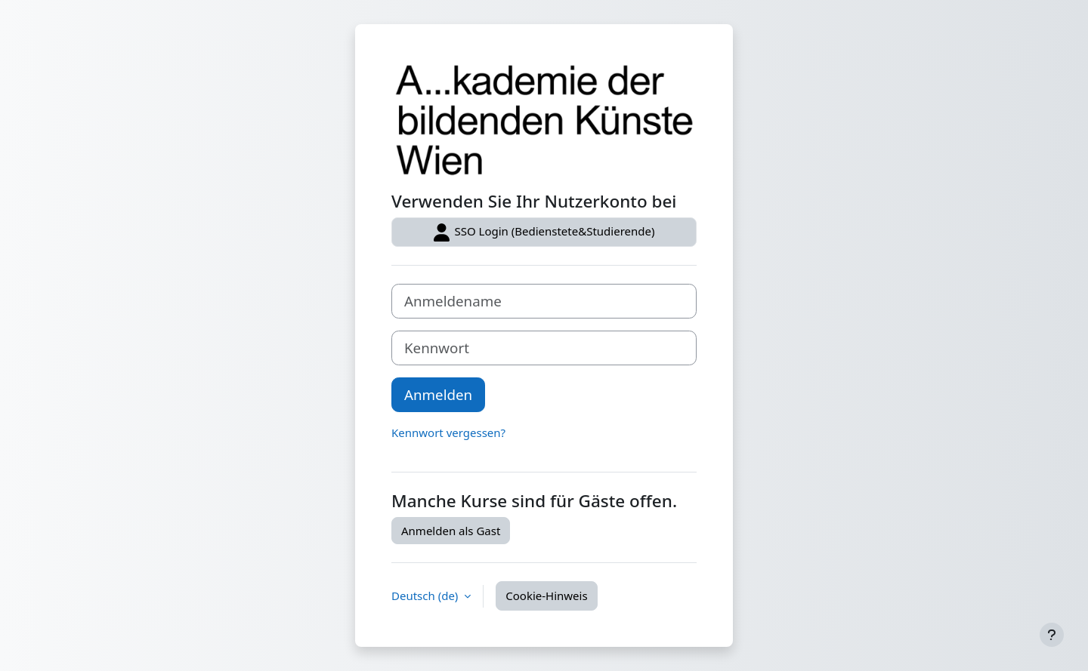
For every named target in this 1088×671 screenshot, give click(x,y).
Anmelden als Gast (450, 530)
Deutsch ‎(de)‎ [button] (426, 595)
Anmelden (438, 394)
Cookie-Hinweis (546, 595)
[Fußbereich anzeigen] (1052, 635)
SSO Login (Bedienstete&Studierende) (544, 232)
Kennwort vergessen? (448, 432)
